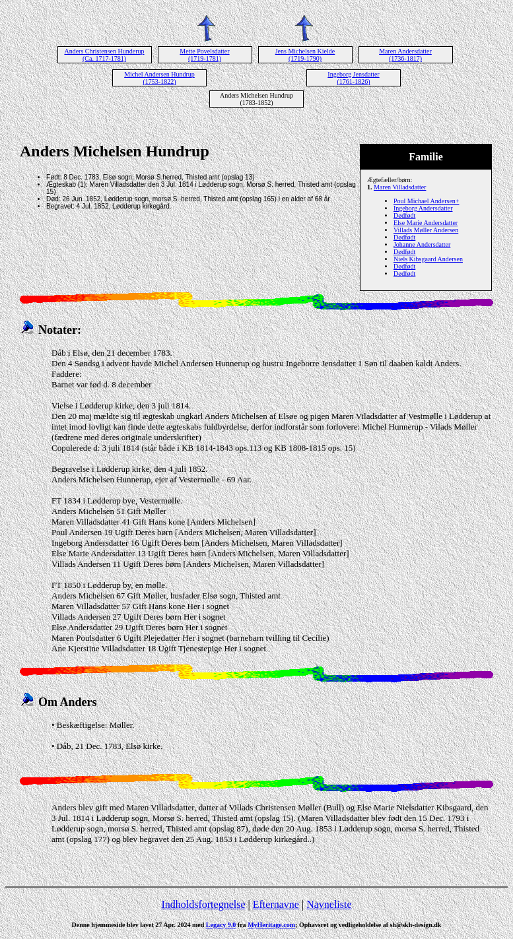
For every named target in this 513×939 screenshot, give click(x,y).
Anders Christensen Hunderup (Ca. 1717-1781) (104, 55)
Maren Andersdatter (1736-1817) (405, 55)
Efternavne (276, 904)
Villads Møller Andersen (425, 230)
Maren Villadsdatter (400, 187)
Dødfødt (404, 215)
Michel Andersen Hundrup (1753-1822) (159, 78)
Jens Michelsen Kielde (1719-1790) (305, 55)
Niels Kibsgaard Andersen (428, 259)
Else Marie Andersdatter (425, 222)
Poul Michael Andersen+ (426, 201)
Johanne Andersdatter (421, 244)
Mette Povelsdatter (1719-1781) (204, 55)
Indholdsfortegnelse (203, 904)
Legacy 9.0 (221, 924)
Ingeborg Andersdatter (423, 208)
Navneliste (328, 904)
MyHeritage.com (271, 924)
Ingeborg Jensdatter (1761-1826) (353, 78)
